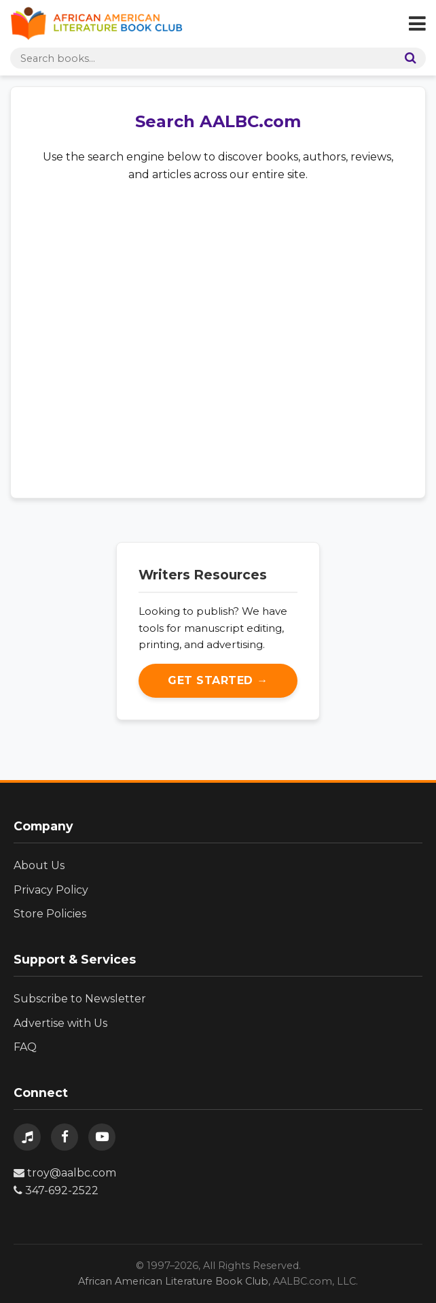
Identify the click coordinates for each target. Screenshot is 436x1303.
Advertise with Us (60, 1023)
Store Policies (50, 913)
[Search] (407, 58)
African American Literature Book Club (173, 1281)
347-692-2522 (56, 1190)
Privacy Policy (51, 889)
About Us (39, 865)
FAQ (25, 1046)
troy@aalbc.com (65, 1172)
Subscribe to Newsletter (80, 998)
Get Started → (218, 680)
